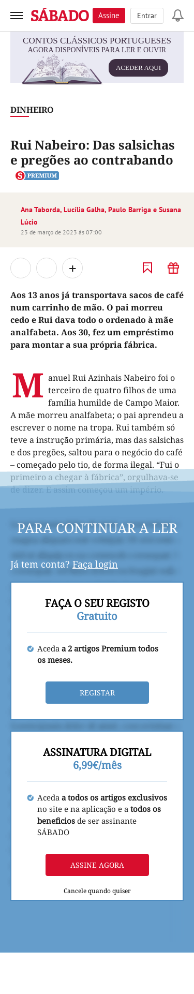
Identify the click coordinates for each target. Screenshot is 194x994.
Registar (97, 693)
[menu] (16, 15)
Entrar (147, 15)
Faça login (95, 564)
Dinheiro (32, 109)
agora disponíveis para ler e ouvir (96, 63)
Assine (109, 15)
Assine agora (97, 865)
